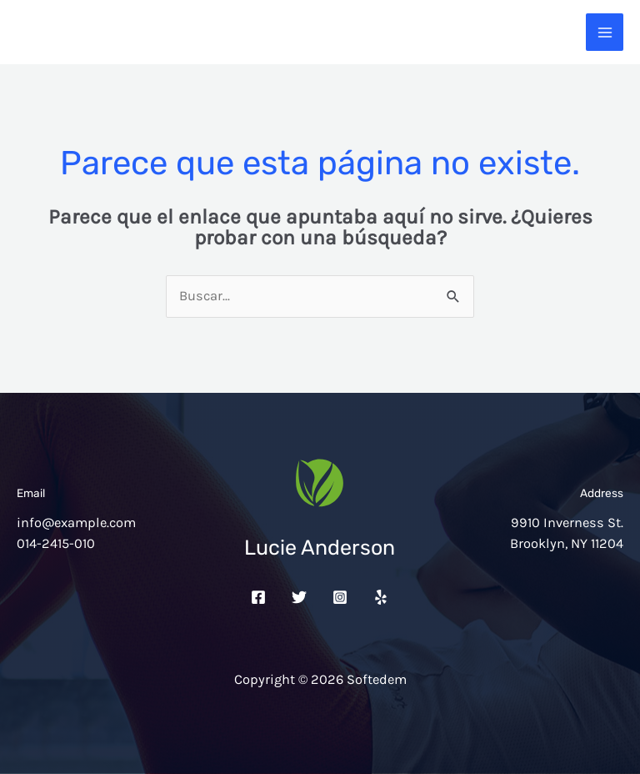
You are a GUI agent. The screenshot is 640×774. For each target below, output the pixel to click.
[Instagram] (340, 597)
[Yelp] (380, 597)
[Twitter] (299, 597)
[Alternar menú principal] (604, 32)
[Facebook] (258, 597)
